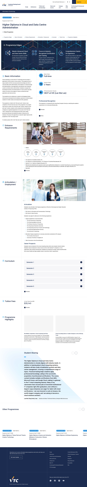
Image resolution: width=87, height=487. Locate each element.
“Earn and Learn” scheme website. (22, 117)
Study (26, 5)
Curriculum (53, 35)
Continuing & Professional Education (77, 5)
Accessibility (70, 460)
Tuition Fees (61, 35)
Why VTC (67, 5)
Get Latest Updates (17, 456)
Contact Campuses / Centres (73, 452)
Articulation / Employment (43, 35)
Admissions (33, 5)
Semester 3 (30, 272)
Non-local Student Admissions (57, 1)
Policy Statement (71, 458)
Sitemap (69, 454)
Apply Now (80, 1)
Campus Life (61, 5)
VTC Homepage (53, 465)
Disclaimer (70, 456)
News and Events (52, 5)
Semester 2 (30, 266)
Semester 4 (30, 278)
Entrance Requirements (29, 35)
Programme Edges (7, 35)
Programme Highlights (71, 35)
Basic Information (17, 35)
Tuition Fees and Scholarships (55, 454)
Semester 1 (30, 260)
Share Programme (7, 30)
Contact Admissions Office (73, 450)
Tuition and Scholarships (42, 5)
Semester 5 (30, 284)
